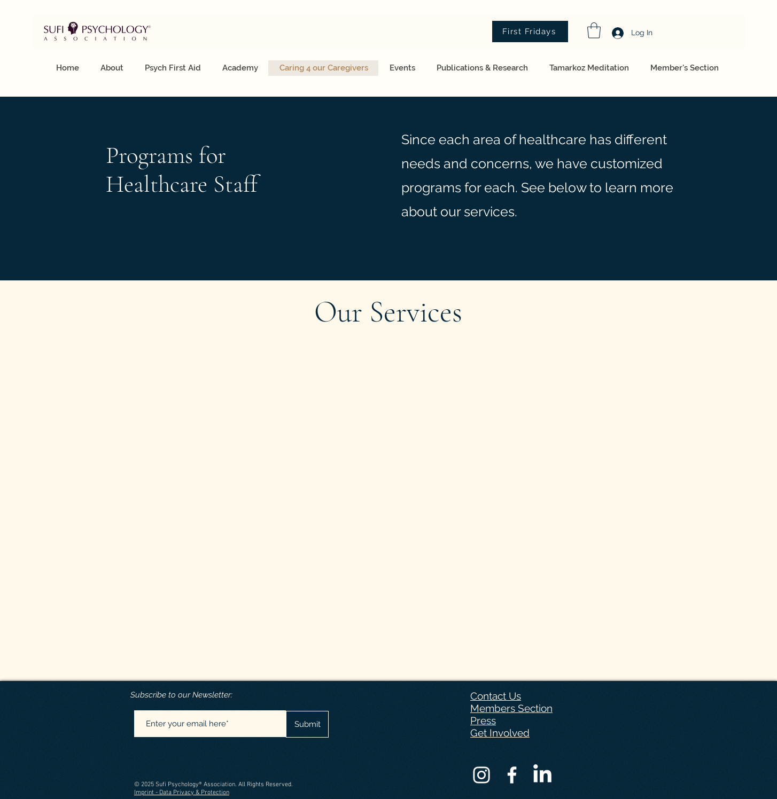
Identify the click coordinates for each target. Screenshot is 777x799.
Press (483, 720)
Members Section (511, 708)
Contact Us (495, 696)
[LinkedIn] (542, 775)
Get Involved (500, 733)
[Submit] (307, 724)
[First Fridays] (530, 31)
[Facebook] (512, 775)
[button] (594, 30)
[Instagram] (481, 775)
